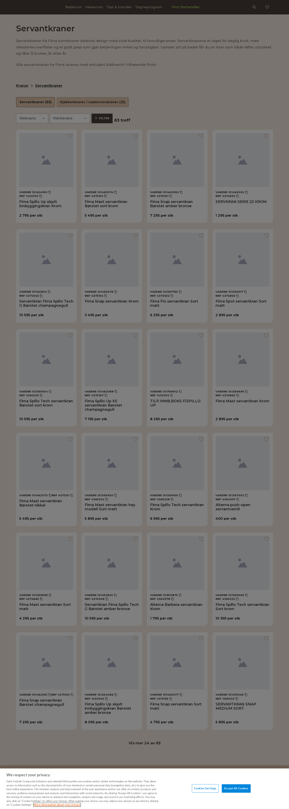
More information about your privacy (57, 804)
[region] (144, 788)
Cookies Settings (205, 788)
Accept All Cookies (236, 788)
